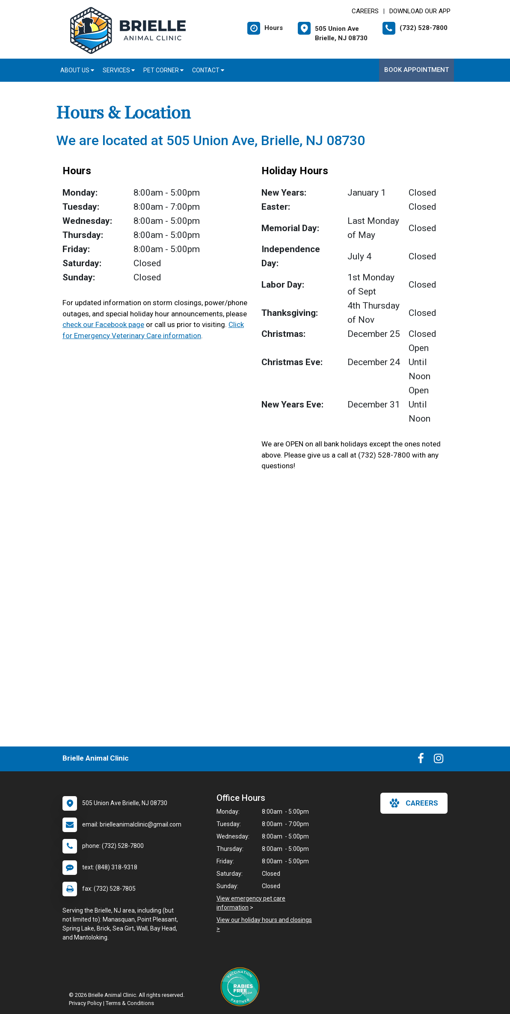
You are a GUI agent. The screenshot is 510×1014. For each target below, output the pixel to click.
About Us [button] (77, 70)
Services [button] (119, 70)
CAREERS (365, 11)
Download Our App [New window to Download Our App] (420, 11)
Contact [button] (208, 70)
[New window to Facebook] (420, 760)
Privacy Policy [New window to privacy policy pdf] (85, 1003)
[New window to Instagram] (439, 760)
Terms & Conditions (130, 1003)
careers (414, 803)
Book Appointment (416, 70)
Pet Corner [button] (163, 70)
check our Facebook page (103, 324)
